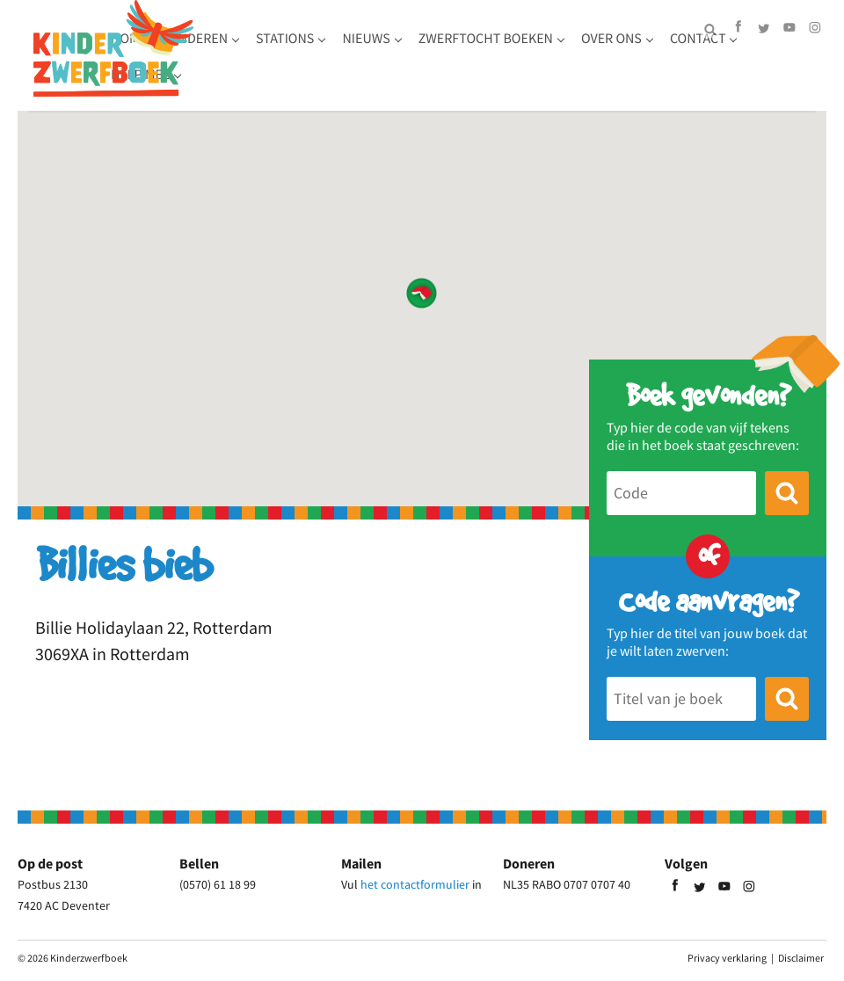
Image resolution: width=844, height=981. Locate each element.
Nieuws (469, 53)
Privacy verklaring (727, 957)
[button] (421, 293)
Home (233, 53)
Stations (389, 53)
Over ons (245, 89)
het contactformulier (414, 884)
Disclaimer (801, 957)
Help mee (417, 89)
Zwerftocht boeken (589, 53)
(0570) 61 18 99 (217, 884)
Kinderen (300, 53)
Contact (331, 89)
